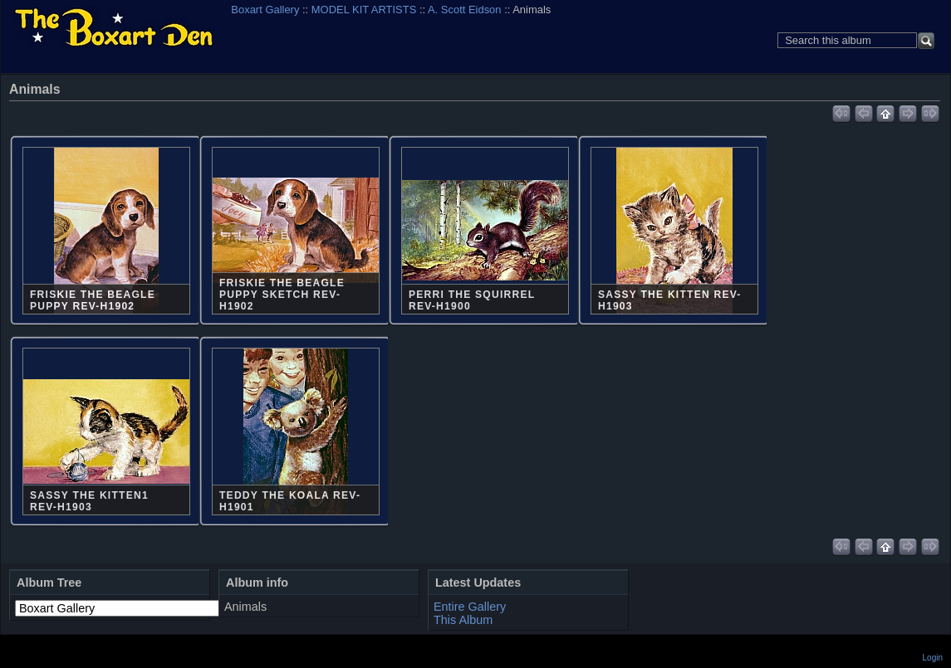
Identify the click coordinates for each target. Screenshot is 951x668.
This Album (463, 620)
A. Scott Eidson (465, 9)
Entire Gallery (470, 606)
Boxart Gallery (265, 9)
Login (933, 657)
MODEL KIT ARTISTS (363, 9)
